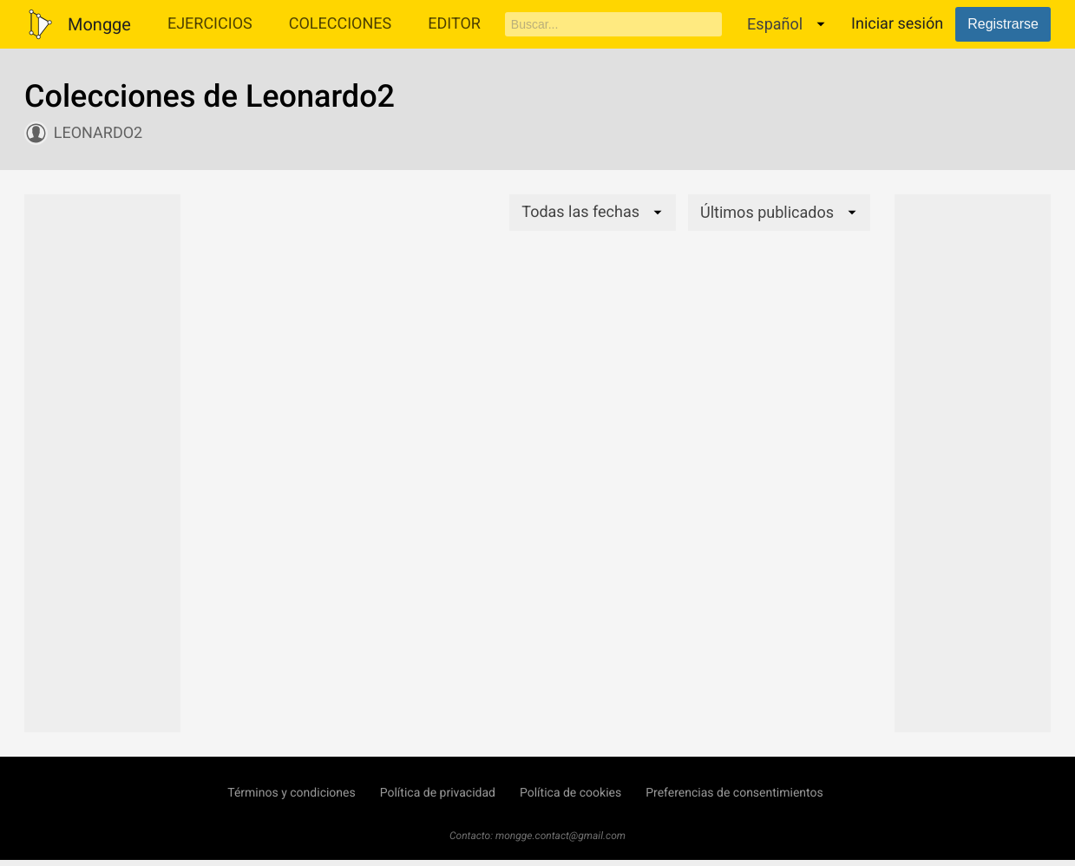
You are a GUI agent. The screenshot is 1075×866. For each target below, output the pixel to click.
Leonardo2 (98, 133)
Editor (454, 24)
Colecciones (340, 24)
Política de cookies (570, 793)
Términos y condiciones (291, 793)
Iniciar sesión (897, 24)
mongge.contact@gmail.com (560, 836)
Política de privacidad (437, 793)
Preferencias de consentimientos (734, 793)
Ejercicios (209, 24)
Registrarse (1003, 23)
